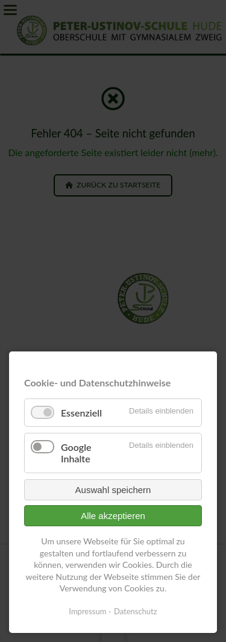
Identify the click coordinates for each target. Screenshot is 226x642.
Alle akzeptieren (113, 516)
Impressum (87, 611)
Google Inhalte (76, 452)
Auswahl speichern (113, 490)
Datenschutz (135, 611)
